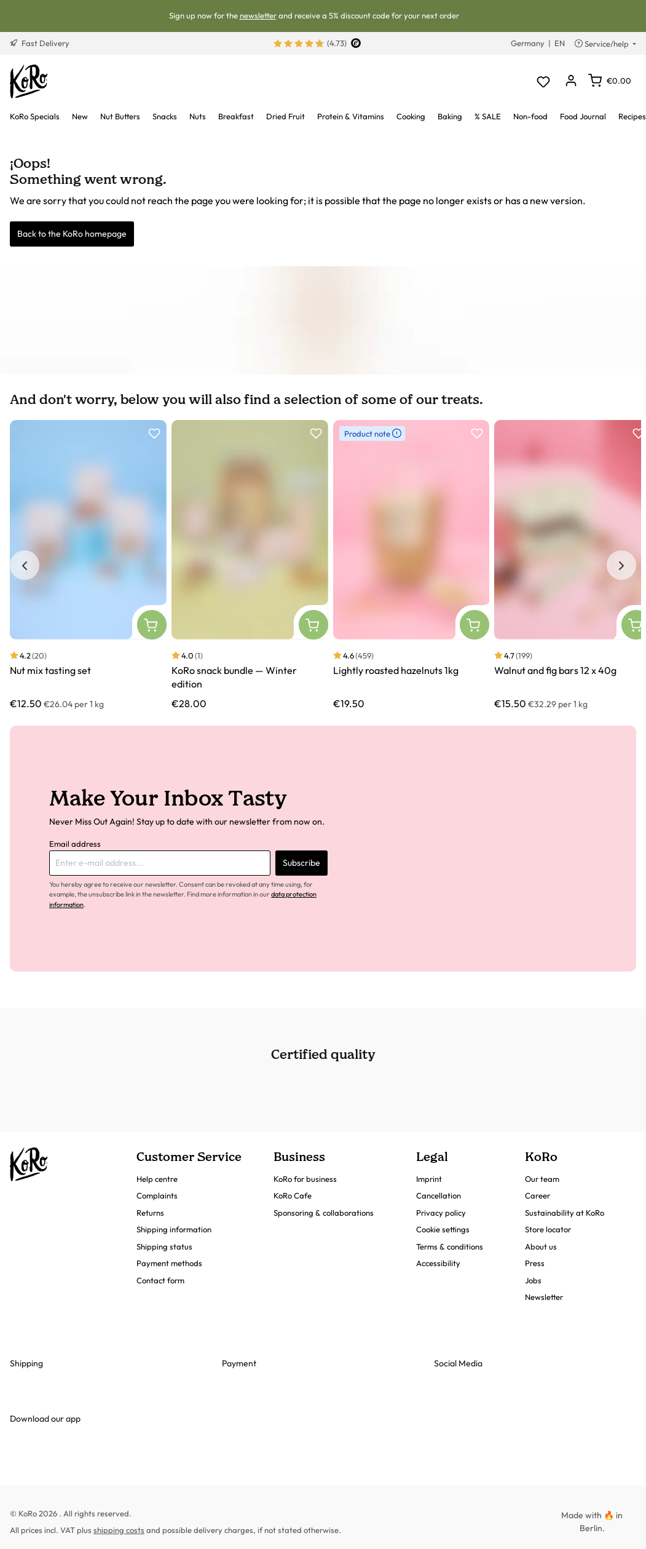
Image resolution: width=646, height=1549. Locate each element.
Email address (75, 844)
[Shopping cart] (609, 80)
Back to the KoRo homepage (72, 233)
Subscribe (301, 862)
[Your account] (570, 81)
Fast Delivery (39, 43)
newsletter (258, 15)
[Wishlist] (543, 81)
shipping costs (118, 1530)
